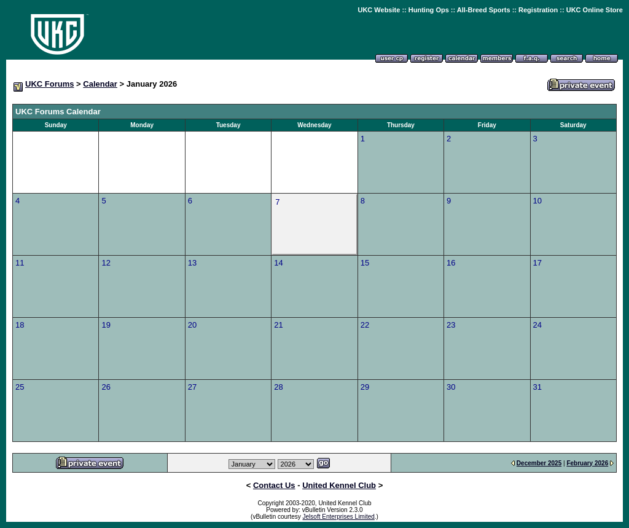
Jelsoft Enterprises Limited (339, 516)
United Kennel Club (339, 485)
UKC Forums (49, 84)
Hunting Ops (428, 10)
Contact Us (274, 485)
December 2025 (539, 463)
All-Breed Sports (483, 10)
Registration (538, 10)
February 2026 (587, 463)
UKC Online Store (594, 10)
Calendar (100, 84)
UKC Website (378, 10)
